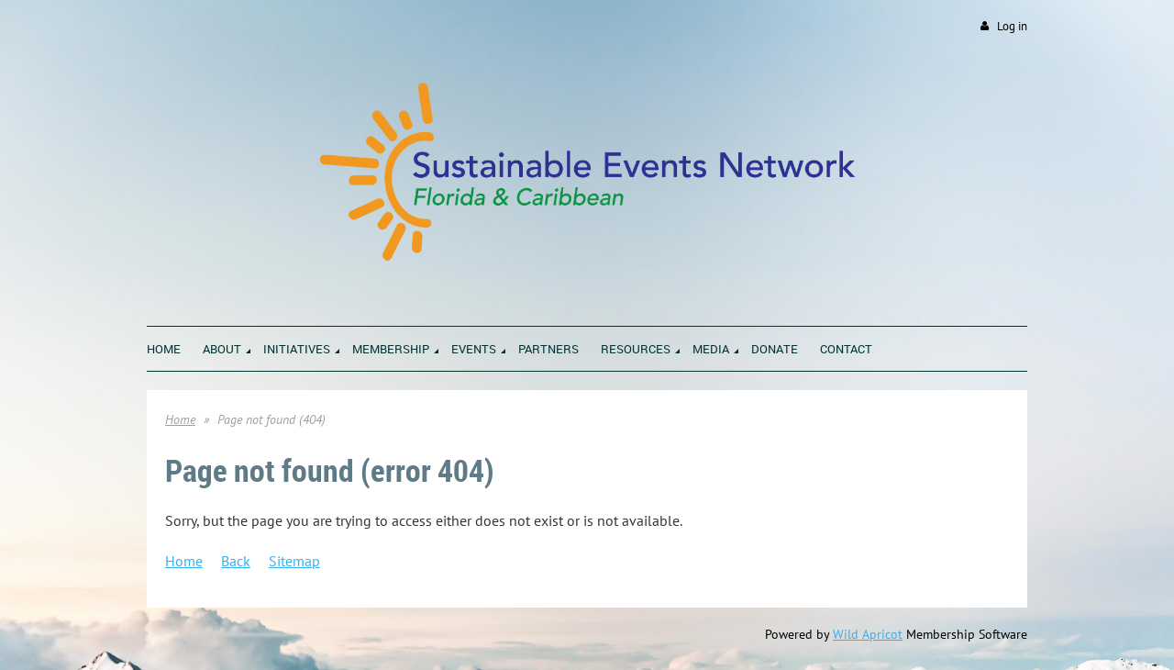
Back (235, 561)
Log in (1012, 26)
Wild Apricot (868, 634)
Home (180, 419)
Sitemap (294, 561)
